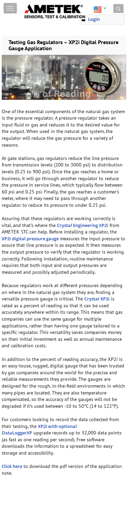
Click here (12, 466)
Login (94, 19)
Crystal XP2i (97, 299)
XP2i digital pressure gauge (30, 239)
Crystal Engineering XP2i (82, 225)
